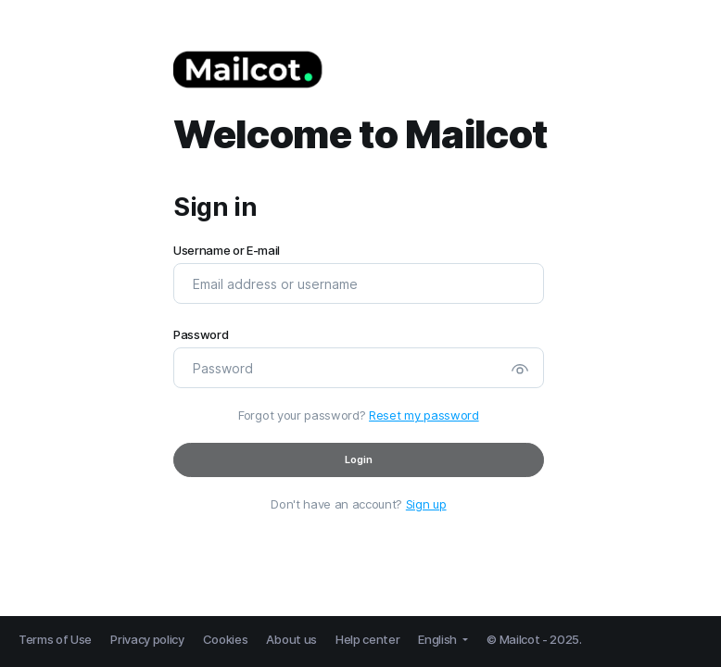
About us (291, 639)
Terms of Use (55, 639)
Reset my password (424, 415)
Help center (367, 639)
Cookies (225, 639)
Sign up (426, 504)
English (438, 639)
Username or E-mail (226, 251)
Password (200, 335)
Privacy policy (147, 639)
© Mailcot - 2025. (534, 639)
